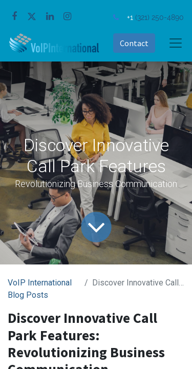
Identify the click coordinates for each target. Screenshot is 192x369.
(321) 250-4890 (159, 17)
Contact (134, 43)
